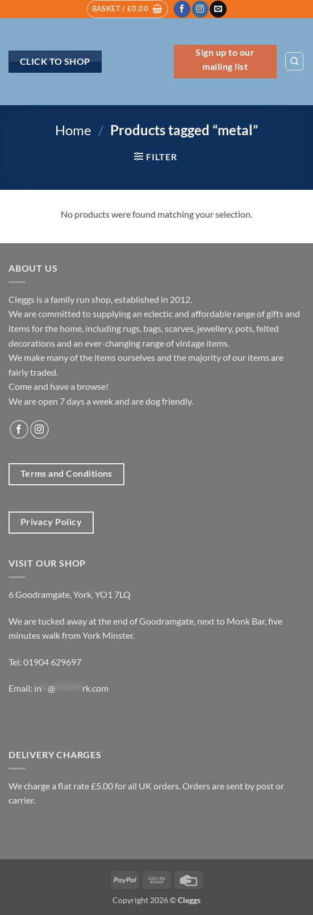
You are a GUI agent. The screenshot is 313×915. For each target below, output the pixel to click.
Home (73, 130)
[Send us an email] (218, 9)
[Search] (294, 61)
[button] (127, 9)
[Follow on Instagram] (200, 9)
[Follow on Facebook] (182, 9)
